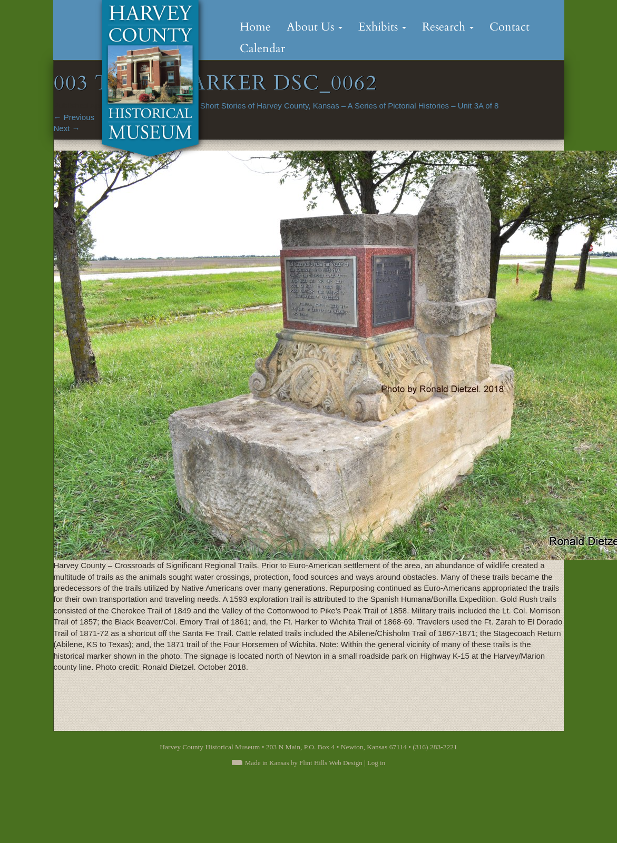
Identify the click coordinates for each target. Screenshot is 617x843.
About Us (314, 27)
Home (255, 27)
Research (448, 27)
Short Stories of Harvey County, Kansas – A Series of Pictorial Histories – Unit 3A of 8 (349, 105)
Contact (509, 27)
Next (67, 128)
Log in (376, 763)
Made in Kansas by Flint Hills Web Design (304, 763)
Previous (74, 117)
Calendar (262, 48)
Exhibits (382, 27)
